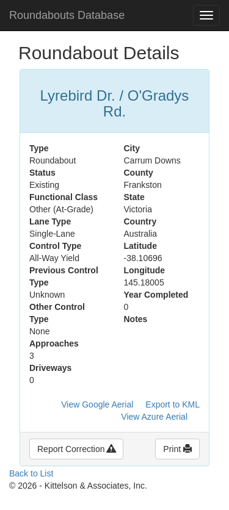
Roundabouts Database (67, 15)
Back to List (31, 473)
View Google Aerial (97, 404)
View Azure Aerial (154, 417)
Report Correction (76, 449)
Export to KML (172, 404)
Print (177, 449)
